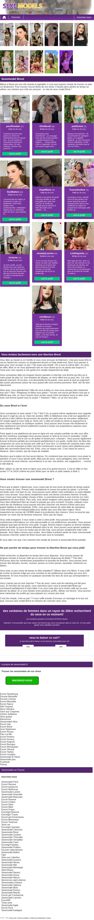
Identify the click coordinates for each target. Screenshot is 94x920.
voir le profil (15, 154)
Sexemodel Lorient (10, 792)
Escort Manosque (10, 819)
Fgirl (3, 855)
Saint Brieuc (7, 870)
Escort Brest (6, 727)
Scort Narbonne (8, 729)
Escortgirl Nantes (9, 845)
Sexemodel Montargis (12, 867)
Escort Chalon (8, 802)
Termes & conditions (23, 918)
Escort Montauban (9, 747)
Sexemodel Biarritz (10, 892)
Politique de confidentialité (37, 918)
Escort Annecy (7, 739)
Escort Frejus (8, 809)
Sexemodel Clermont (11, 829)
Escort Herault (7, 749)
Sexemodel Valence (11, 885)
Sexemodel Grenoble (11, 794)
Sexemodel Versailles (12, 840)
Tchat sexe (6, 903)
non (61, 646)
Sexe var (5, 824)
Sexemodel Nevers (10, 872)
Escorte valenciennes (12, 850)
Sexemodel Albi (9, 865)
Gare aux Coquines (9, 711)
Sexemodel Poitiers (11, 847)
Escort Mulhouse (9, 789)
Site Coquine (6, 706)
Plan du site (12, 918)
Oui (28, 646)
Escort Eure (7, 908)
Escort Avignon (7, 742)
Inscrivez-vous (84, 17)
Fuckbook (5, 762)
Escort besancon (9, 787)
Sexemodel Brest (9, 832)
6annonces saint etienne (13, 880)
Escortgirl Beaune (10, 812)
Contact (48, 918)
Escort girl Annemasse (12, 817)
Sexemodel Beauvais (11, 797)
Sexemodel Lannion (11, 897)
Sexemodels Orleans (11, 882)
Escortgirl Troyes (9, 814)
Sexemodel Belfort (10, 852)
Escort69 (5, 900)
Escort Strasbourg (9, 694)
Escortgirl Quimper (10, 827)
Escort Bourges (7, 744)
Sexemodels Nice (8, 721)
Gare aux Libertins (10, 857)
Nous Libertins (7, 709)
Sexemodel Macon (10, 877)
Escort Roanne (8, 799)
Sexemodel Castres (11, 835)
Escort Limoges (7, 754)
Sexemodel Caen (10, 842)
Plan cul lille (6, 734)
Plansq (3, 764)
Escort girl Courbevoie (12, 895)
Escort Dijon (7, 804)
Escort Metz (7, 807)
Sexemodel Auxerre (11, 860)
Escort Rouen (7, 732)
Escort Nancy (6, 704)
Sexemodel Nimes (10, 862)
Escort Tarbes (7, 752)
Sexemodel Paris (9, 782)
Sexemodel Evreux (10, 890)
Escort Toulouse (9, 822)
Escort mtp (5, 724)
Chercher (15, 17)
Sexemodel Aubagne (11, 910)
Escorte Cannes (8, 699)
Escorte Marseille (8, 696)
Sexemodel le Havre (10, 757)
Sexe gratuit (6, 716)
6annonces (5, 719)
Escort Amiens (7, 737)
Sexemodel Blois (9, 887)
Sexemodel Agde (9, 905)
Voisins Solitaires (8, 714)
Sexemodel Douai (10, 875)
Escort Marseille (8, 701)
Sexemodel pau (8, 759)
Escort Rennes (8, 784)
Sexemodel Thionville (12, 837)
